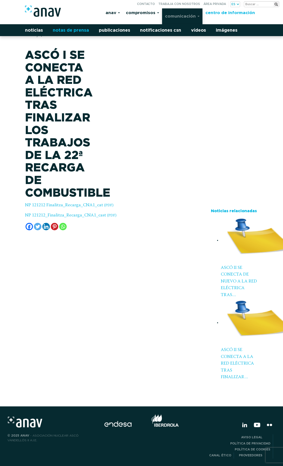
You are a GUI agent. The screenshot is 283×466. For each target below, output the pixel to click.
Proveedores (254, 455)
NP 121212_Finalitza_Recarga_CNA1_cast (70, 215)
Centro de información (230, 12)
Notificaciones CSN (160, 30)
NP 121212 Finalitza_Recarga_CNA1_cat (69, 205)
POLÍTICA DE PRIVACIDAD (250, 443)
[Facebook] (29, 226)
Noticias (34, 30)
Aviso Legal (255, 437)
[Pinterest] (54, 226)
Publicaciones (114, 30)
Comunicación (182, 16)
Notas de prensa (71, 30)
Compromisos (142, 12)
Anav (113, 12)
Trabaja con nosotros (179, 3)
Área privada (214, 3)
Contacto (146, 3)
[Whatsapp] (63, 226)
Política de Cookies (252, 449)
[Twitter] (37, 226)
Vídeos (198, 30)
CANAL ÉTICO (220, 455)
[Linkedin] (46, 226)
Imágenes (226, 30)
